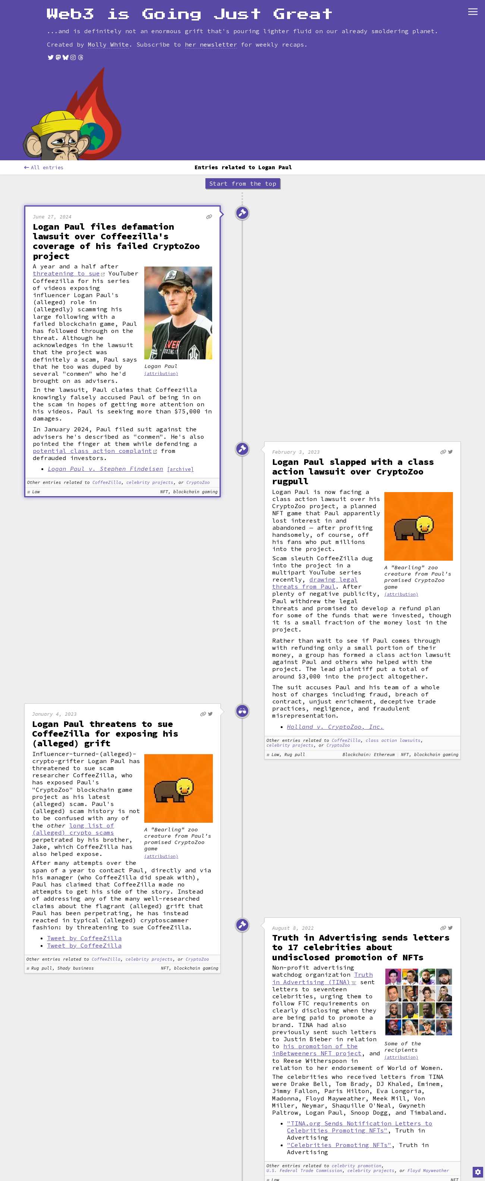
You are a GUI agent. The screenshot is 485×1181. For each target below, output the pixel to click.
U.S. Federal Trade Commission (304, 1129)
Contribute (230, 9)
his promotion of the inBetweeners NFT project (317, 1008)
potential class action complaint (92, 409)
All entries (44, 126)
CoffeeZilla (106, 442)
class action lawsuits (393, 699)
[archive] (180, 428)
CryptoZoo (198, 442)
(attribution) (161, 332)
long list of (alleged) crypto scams (73, 788)
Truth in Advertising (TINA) (322, 937)
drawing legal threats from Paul (315, 542)
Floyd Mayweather (428, 1129)
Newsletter (283, 9)
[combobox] (43, 9)
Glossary (182, 9)
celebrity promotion (356, 1124)
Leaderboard (131, 9)
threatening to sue (66, 232)
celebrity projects (149, 442)
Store (325, 9)
